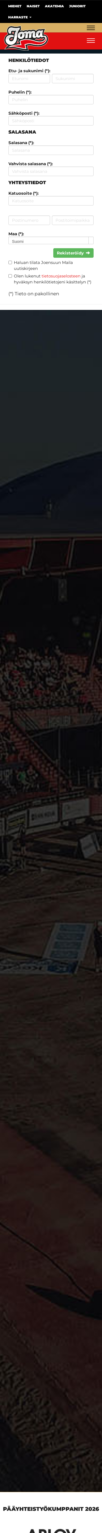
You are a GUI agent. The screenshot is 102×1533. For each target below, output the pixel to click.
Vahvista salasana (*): (30, 163)
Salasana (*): (21, 142)
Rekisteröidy (73, 253)
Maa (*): (16, 233)
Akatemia (54, 6)
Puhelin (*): (20, 92)
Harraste (20, 17)
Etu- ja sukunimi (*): (29, 70)
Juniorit (77, 6)
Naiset (33, 6)
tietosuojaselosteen (61, 276)
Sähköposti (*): (23, 113)
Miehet (14, 6)
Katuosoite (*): (23, 193)
